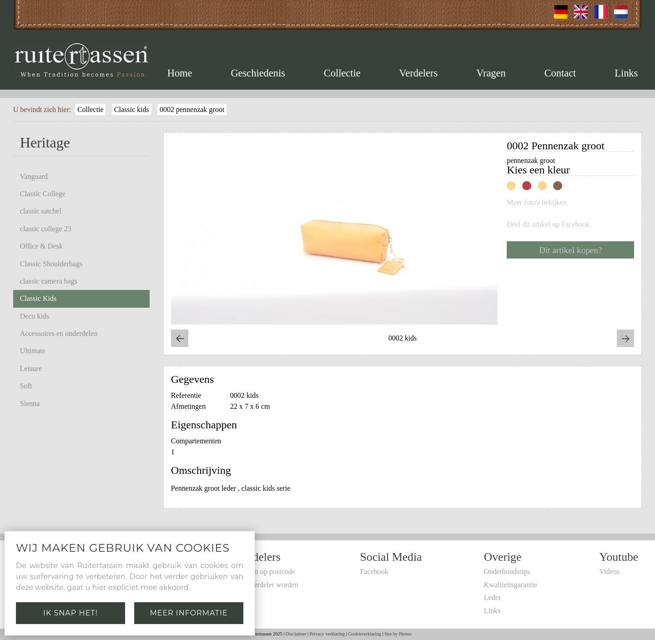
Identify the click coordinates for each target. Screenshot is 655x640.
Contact (560, 73)
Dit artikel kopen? (570, 250)
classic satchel (40, 211)
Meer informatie (188, 613)
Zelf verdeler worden (267, 585)
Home (179, 73)
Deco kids (34, 316)
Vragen (491, 73)
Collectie (342, 73)
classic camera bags (48, 281)
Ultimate (32, 351)
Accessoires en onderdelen (59, 333)
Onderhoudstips (507, 571)
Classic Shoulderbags (51, 264)
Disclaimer (296, 633)
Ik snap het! (70, 613)
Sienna (30, 403)
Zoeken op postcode (266, 571)
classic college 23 (45, 229)
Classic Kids (38, 298)
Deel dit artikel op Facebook (548, 224)
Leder (492, 597)
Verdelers (418, 73)
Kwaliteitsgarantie (510, 585)
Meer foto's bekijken (537, 202)
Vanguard (34, 176)
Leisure (31, 368)
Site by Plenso (397, 633)
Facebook (374, 571)
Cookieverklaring (364, 633)
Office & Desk (41, 246)
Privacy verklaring (327, 633)
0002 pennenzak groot (192, 109)
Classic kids (131, 109)
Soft (26, 386)
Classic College (43, 194)
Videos (610, 571)
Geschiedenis (258, 73)
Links (626, 73)
